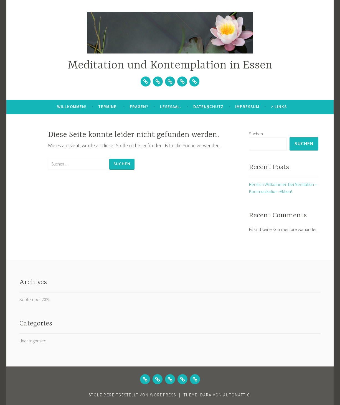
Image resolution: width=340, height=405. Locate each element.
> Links (279, 106)
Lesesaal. (170, 106)
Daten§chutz (208, 106)
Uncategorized (32, 340)
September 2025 (34, 299)
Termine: (108, 106)
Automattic (236, 395)
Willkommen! (72, 106)
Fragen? (139, 106)
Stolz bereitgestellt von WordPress (132, 395)
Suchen (256, 133)
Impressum (247, 106)
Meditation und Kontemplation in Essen (170, 65)
